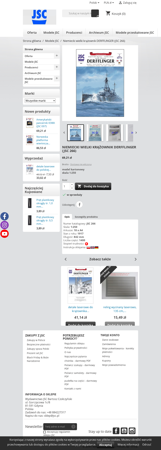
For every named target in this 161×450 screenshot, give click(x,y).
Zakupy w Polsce (36, 340)
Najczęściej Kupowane (34, 190)
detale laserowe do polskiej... (45, 168)
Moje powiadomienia (114, 364)
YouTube (124, 431)
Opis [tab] (67, 216)
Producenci (74, 32)
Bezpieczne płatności (38, 344)
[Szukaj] (80, 13)
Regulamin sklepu (74, 343)
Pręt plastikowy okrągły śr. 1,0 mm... (45, 203)
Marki (29, 93)
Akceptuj (105, 445)
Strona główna (34, 49)
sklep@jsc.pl (51, 416)
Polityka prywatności (75, 347)
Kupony (106, 360)
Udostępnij (79, 204)
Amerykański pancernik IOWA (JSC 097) (45, 123)
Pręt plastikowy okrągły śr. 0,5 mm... (45, 220)
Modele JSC (51, 32)
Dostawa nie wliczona (81, 164)
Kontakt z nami (72, 388)
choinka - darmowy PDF (77, 360)
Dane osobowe (110, 339)
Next (134, 258)
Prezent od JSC (35, 353)
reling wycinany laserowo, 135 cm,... (119, 309)
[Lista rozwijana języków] (95, 3)
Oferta (32, 32)
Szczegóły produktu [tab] (86, 216)
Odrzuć (146, 444)
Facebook (116, 431)
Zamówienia (109, 344)
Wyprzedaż (34, 158)
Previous (64, 258)
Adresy (106, 356)
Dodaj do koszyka (93, 186)
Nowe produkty (37, 111)
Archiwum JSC (99, 32)
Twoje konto (110, 335)
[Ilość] (66, 186)
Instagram (132, 431)
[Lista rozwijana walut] (109, 3)
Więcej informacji (129, 444)
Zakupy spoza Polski (38, 348)
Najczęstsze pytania (75, 356)
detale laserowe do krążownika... (80, 309)
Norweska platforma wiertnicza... (43, 140)
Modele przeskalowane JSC (135, 32)
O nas (67, 352)
